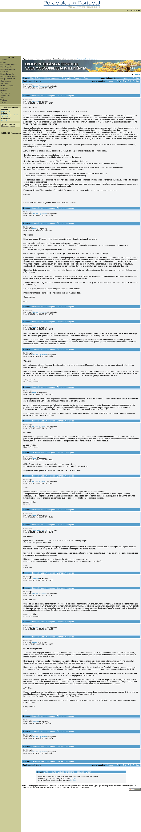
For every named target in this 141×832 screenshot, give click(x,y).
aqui (75, 778)
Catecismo (4, 71)
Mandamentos (5, 81)
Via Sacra (4, 102)
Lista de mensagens (52, 78)
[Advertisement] (71, 34)
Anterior (127, 78)
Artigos (2, 62)
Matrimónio (4, 83)
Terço (2, 98)
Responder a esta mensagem (43, 96)
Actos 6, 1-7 (5, 111)
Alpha (34, 229)
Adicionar (3, 60)
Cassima (35, 101)
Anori (34, 327)
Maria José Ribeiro (39, 530)
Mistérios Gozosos (8, 126)
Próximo (136, 78)
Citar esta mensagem (65, 96)
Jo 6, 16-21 (5, 120)
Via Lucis (3, 100)
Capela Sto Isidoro (11, 107)
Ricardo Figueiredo (39, 86)
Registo (73, 780)
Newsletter (4, 88)
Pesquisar (77, 78)
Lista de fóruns (36, 78)
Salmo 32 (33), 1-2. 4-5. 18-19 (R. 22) (10, 115)
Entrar (86, 78)
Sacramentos (5, 95)
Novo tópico (67, 78)
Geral (138, 74)
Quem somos (5, 93)
